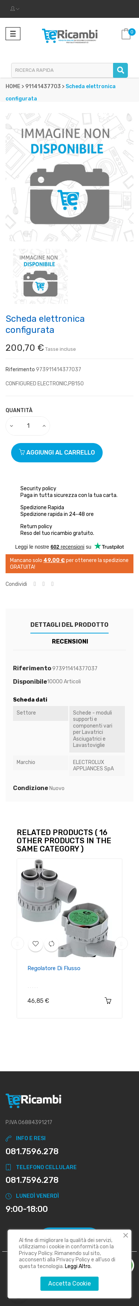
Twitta (44, 584)
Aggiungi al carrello (57, 452)
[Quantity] (28, 426)
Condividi (35, 584)
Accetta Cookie (69, 1283)
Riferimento (20, 369)
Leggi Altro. (78, 1266)
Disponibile (30, 681)
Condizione (30, 788)
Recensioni (70, 641)
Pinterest (53, 584)
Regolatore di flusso (53, 968)
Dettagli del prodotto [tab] (69, 624)
